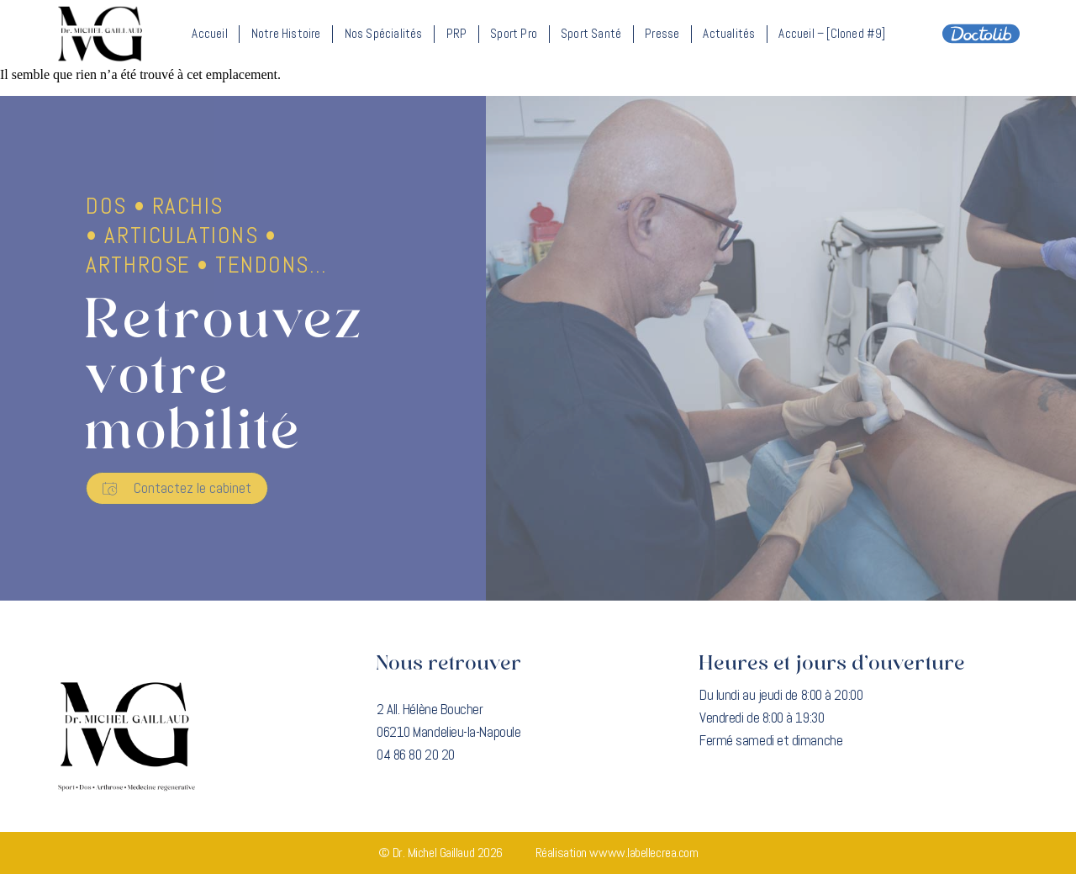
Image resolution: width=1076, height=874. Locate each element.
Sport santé (591, 33)
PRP (456, 33)
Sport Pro (513, 33)
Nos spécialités (384, 33)
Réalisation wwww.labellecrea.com (617, 852)
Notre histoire (286, 33)
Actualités (729, 33)
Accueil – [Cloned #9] (831, 33)
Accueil (209, 33)
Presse (662, 33)
